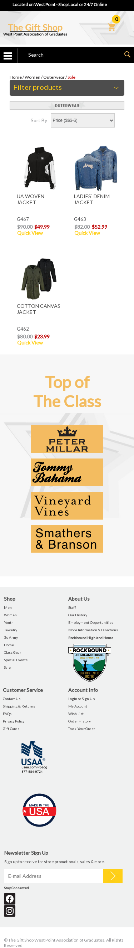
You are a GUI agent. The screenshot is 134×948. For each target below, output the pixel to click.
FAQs (7, 713)
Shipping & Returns (19, 706)
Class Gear (12, 652)
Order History (79, 721)
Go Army (11, 637)
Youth (9, 622)
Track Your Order (81, 728)
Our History (77, 615)
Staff (72, 607)
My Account (77, 706)
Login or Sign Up (81, 698)
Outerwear (54, 77)
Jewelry (10, 630)
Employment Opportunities (90, 622)
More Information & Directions (93, 630)
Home (16, 77)
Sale (71, 77)
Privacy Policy (13, 721)
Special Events (16, 660)
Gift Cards (11, 728)
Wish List (76, 713)
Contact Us (11, 698)
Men (8, 607)
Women (32, 77)
